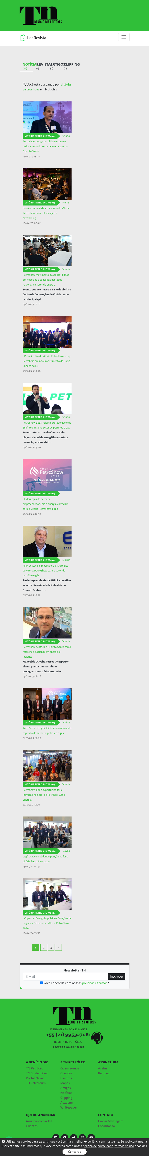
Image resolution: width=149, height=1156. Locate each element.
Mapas (65, 1083)
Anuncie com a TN (39, 1121)
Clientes (66, 1073)
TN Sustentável (37, 1073)
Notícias (66, 1092)
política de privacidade (98, 1146)
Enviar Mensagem (110, 1121)
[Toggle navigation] (124, 37)
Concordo (74, 1151)
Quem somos (69, 1068)
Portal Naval (35, 1078)
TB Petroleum (36, 1083)
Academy (67, 1102)
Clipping (66, 1097)
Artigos (65, 1087)
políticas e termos (94, 983)
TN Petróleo (34, 1068)
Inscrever (116, 976)
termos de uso (124, 1146)
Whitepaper (68, 1107)
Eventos (66, 1078)
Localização (106, 1126)
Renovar (104, 1073)
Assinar (103, 1068)
